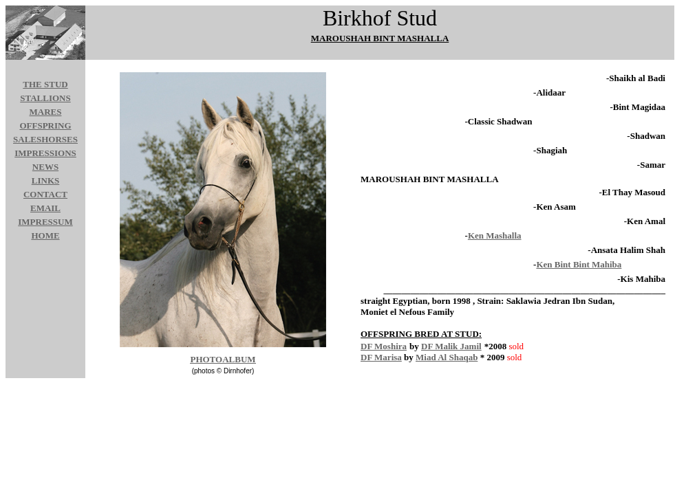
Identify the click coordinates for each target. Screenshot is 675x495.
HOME (45, 235)
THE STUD (45, 84)
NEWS (45, 167)
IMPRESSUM (45, 222)
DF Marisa (381, 357)
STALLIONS (45, 98)
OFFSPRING (45, 125)
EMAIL (45, 208)
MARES (46, 112)
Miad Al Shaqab (447, 357)
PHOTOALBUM (222, 359)
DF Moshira (384, 346)
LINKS (45, 180)
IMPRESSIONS (45, 153)
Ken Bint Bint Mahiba (578, 264)
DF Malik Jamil (451, 346)
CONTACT (45, 194)
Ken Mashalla (495, 235)
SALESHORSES (45, 139)
